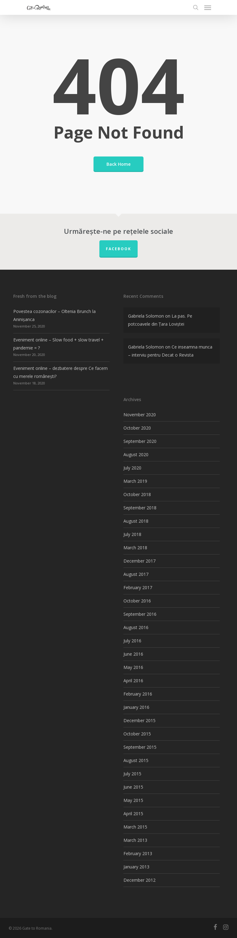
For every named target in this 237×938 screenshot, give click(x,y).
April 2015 (133, 813)
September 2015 (139, 747)
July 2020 (132, 468)
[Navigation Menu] (207, 7)
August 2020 (135, 454)
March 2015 (135, 827)
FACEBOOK (118, 248)
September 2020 (139, 441)
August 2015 (135, 760)
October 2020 (137, 428)
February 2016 (137, 694)
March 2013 (135, 840)
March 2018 (135, 547)
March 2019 (135, 481)
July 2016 (132, 641)
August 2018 (135, 521)
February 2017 (137, 587)
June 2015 (133, 787)
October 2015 (137, 734)
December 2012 (139, 880)
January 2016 (136, 707)
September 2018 (139, 508)
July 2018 (132, 534)
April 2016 (133, 680)
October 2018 (137, 494)
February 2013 (137, 853)
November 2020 (139, 415)
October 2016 (137, 601)
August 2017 (135, 574)
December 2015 (139, 720)
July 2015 (132, 774)
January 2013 (136, 867)
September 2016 (139, 614)
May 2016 (133, 667)
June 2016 (133, 654)
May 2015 (133, 800)
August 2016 (135, 627)
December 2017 (139, 561)
